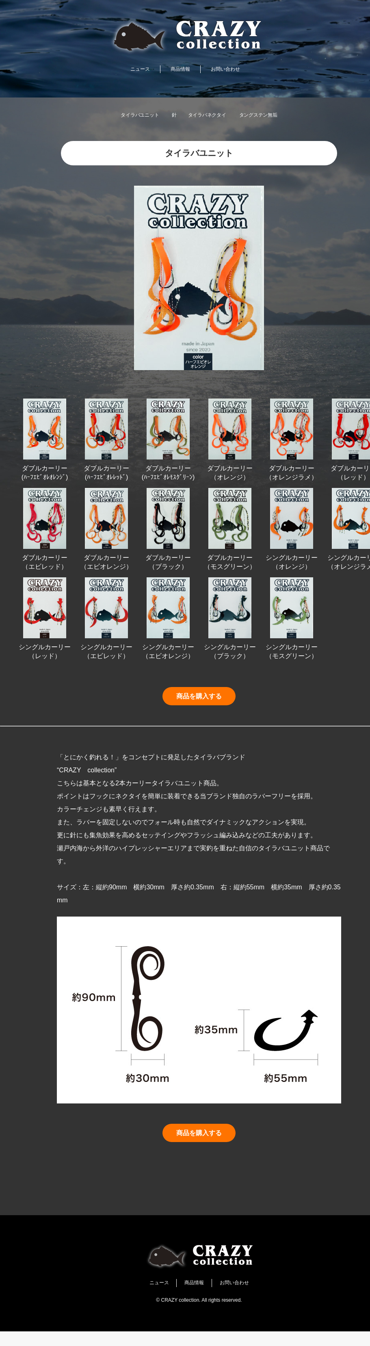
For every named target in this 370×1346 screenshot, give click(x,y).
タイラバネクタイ (208, 114)
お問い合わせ (231, 69)
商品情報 (179, 69)
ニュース (132, 69)
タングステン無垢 (274, 114)
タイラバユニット (124, 114)
